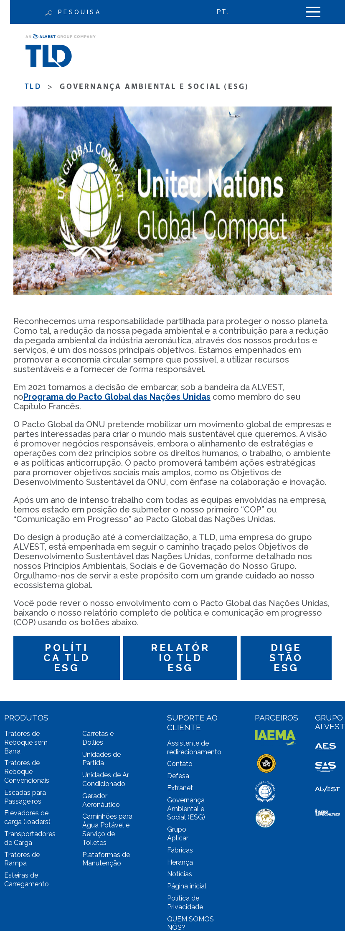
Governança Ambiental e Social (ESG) (186, 809)
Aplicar (177, 838)
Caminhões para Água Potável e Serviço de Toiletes (107, 829)
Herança (180, 862)
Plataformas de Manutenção (106, 859)
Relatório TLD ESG (180, 658)
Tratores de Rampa (22, 859)
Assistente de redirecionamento (194, 747)
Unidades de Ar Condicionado (105, 779)
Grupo (176, 829)
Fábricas (180, 850)
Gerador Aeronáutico (101, 800)
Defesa (178, 776)
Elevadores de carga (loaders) (27, 817)
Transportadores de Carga (30, 838)
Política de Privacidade (185, 902)
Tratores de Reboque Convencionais (26, 771)
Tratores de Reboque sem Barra (26, 742)
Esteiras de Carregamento (26, 879)
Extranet (180, 788)
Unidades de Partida (101, 759)
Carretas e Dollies (98, 738)
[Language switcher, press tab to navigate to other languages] (226, 11)
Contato (180, 764)
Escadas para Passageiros (25, 797)
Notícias (179, 874)
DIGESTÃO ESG (286, 658)
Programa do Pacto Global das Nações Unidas (117, 397)
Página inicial (186, 886)
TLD (33, 87)
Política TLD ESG (66, 658)
